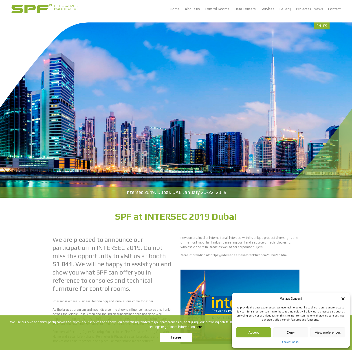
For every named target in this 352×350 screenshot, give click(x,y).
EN (319, 26)
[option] (176, 110)
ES (325, 26)
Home (175, 9)
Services (267, 9)
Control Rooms (217, 9)
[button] (343, 299)
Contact (334, 9)
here (199, 327)
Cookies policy (290, 342)
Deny (291, 332)
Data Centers (245, 9)
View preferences (328, 332)
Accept (254, 332)
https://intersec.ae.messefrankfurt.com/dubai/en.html (249, 255)
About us (192, 9)
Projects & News (309, 9)
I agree (176, 337)
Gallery (285, 9)
